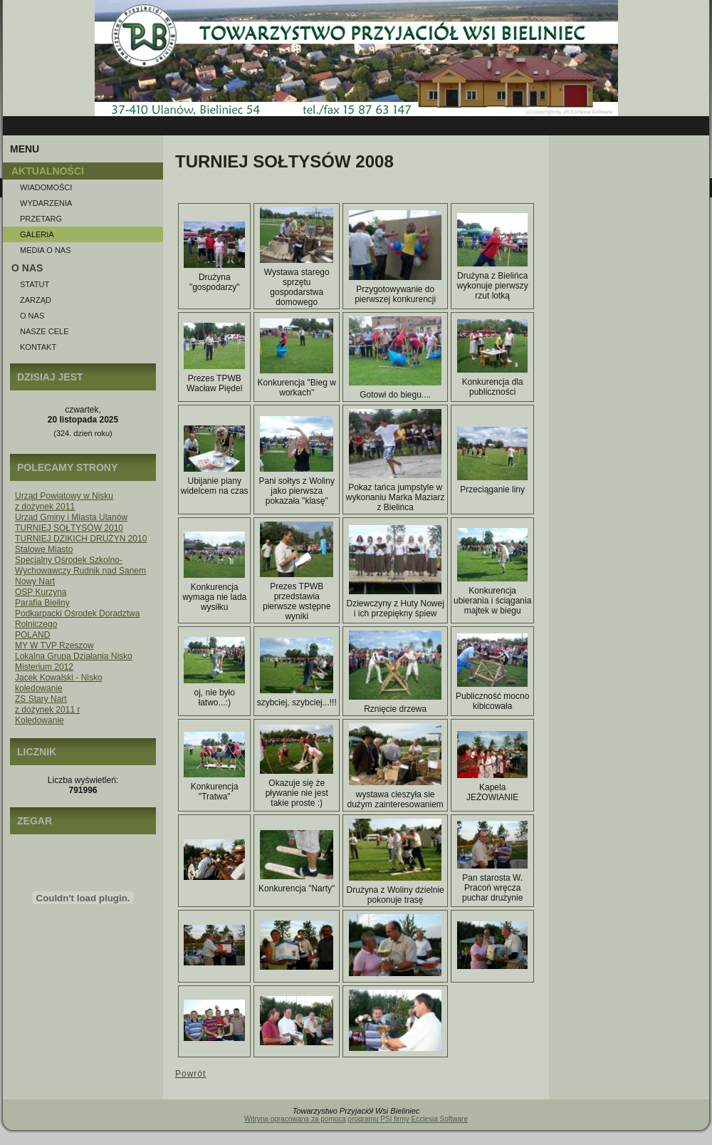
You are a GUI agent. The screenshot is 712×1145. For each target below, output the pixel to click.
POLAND (32, 635)
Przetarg (41, 218)
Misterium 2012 (44, 667)
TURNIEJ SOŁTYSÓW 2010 (69, 528)
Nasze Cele (44, 331)
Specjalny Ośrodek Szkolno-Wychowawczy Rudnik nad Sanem (80, 565)
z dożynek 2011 (45, 507)
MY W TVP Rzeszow (54, 646)
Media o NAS (45, 250)
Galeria (37, 234)
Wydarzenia (46, 203)
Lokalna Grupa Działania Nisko (73, 656)
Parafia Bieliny (42, 603)
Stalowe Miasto (44, 549)
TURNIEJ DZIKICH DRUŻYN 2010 (81, 539)
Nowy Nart (35, 581)
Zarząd (35, 300)
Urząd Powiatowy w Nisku (64, 496)
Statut (34, 284)
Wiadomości (46, 187)
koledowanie (39, 688)
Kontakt (38, 347)
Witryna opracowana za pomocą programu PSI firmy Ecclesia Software (356, 1119)
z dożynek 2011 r (47, 710)
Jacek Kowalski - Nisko (59, 678)
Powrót (190, 1074)
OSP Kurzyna (40, 592)
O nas (32, 315)
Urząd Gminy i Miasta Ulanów (71, 517)
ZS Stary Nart (41, 699)
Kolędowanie (39, 720)
